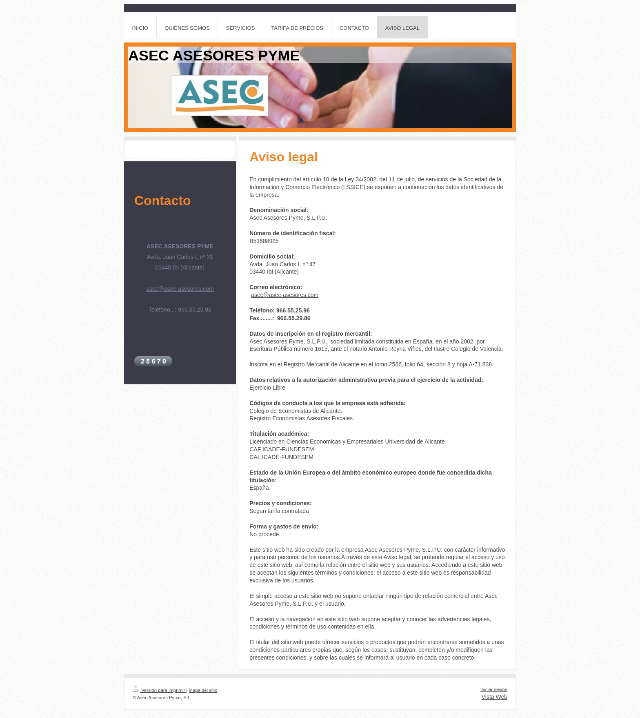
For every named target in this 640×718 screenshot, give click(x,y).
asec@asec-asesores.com (284, 295)
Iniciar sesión (493, 689)
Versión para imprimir (159, 690)
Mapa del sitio (203, 690)
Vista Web (494, 696)
